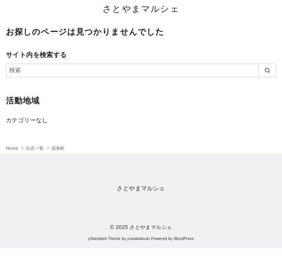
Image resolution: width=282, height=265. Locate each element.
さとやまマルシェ (141, 9)
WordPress (184, 239)
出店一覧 (35, 148)
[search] (267, 70)
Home (12, 148)
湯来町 (58, 148)
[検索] (141, 70)
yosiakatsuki (138, 239)
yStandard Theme (104, 239)
